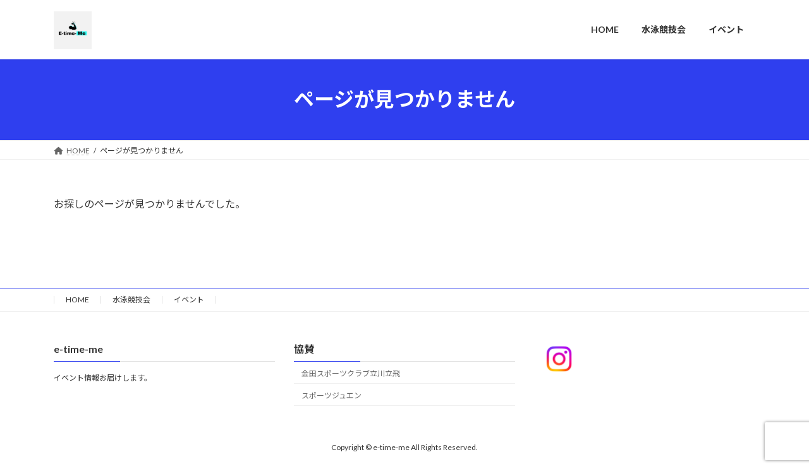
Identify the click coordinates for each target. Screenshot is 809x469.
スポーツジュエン (331, 395)
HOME (77, 299)
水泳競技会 (131, 299)
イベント (189, 299)
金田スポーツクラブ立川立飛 (350, 373)
